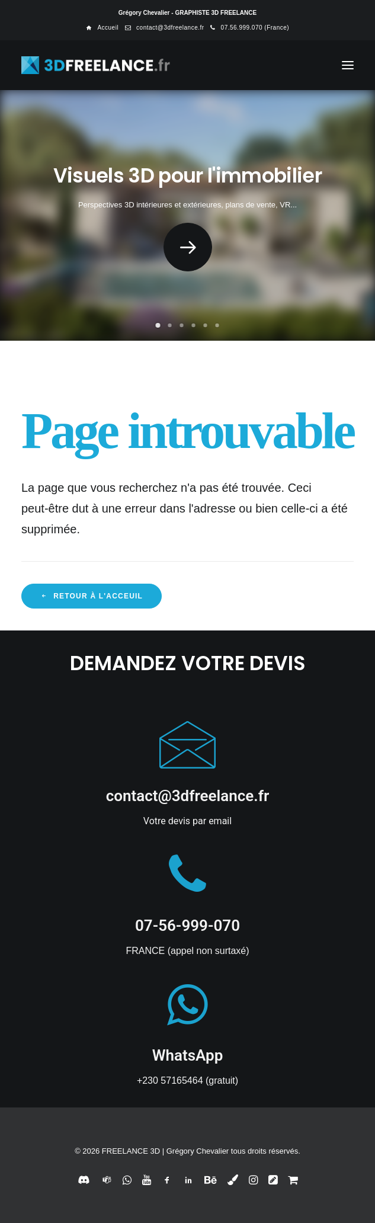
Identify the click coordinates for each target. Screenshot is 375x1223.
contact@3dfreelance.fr (170, 27)
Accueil (107, 27)
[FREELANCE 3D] (96, 65)
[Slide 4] (194, 325)
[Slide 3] (182, 325)
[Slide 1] (158, 325)
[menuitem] (102, 27)
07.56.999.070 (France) (255, 27)
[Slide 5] (205, 325)
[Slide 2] (170, 325)
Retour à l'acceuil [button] (91, 596)
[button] (347, 65)
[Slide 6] (217, 325)
